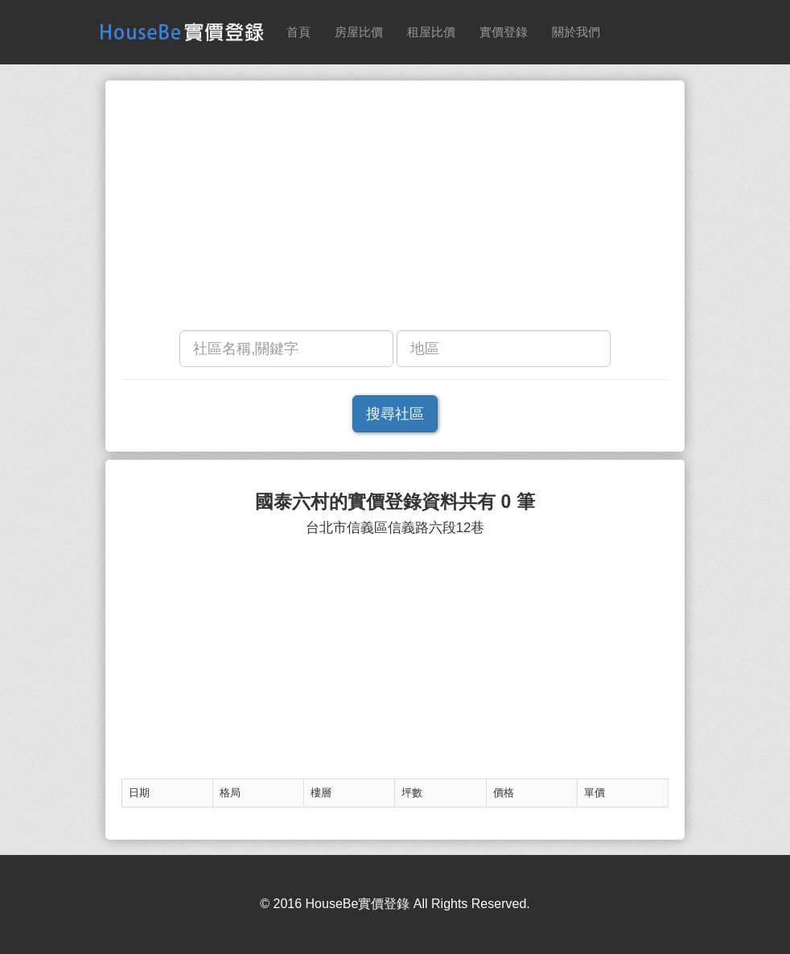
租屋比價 (431, 32)
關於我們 (576, 32)
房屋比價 (359, 32)
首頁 (298, 32)
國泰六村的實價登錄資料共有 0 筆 (395, 502)
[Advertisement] (395, 209)
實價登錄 (503, 32)
